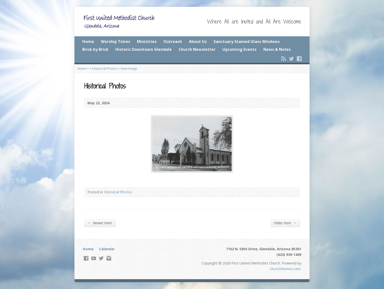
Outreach (172, 41)
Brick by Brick (95, 49)
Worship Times (115, 41)
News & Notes (277, 49)
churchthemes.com (285, 268)
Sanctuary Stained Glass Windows (247, 41)
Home (88, 41)
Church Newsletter (197, 49)
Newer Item (99, 222)
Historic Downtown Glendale (143, 49)
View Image (128, 68)
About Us (198, 41)
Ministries (146, 41)
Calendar (107, 249)
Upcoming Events (239, 49)
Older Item (285, 222)
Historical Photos (104, 68)
